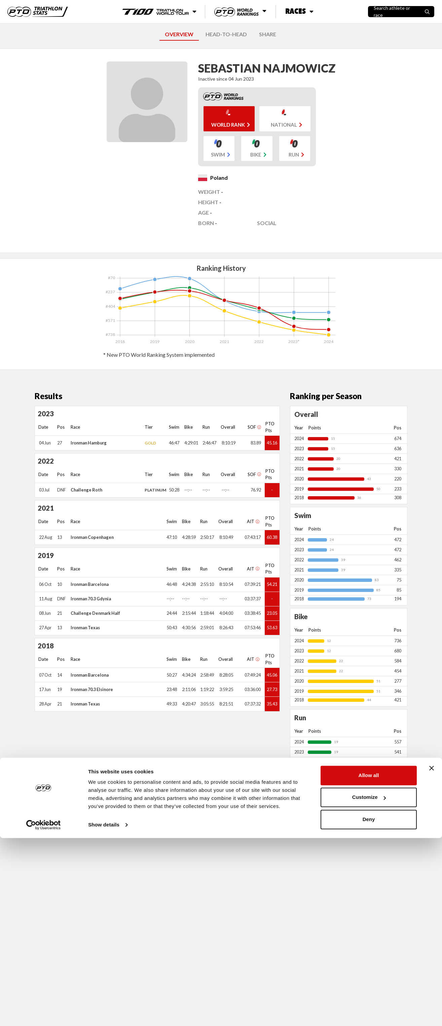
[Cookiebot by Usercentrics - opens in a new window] (43, 1013)
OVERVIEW (179, 34)
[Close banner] (431, 956)
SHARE (267, 34)
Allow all (369, 963)
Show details (103, 1013)
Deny (369, 1007)
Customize (369, 985)
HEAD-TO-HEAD (226, 34)
